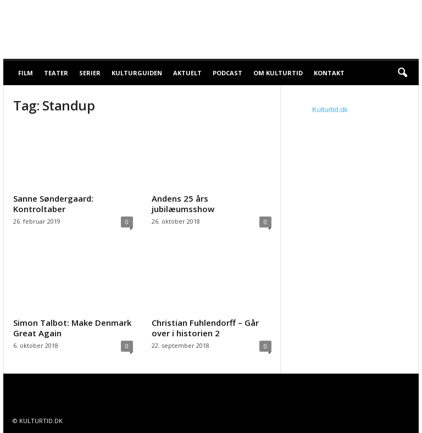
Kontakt (329, 73)
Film (25, 73)
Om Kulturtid (278, 73)
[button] (402, 73)
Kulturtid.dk (330, 110)
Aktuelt (187, 73)
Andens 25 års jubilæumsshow (183, 203)
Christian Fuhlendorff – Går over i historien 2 (205, 327)
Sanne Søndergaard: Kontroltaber (53, 203)
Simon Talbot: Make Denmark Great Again (72, 327)
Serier (90, 73)
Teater (56, 73)
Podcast (227, 73)
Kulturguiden (137, 73)
